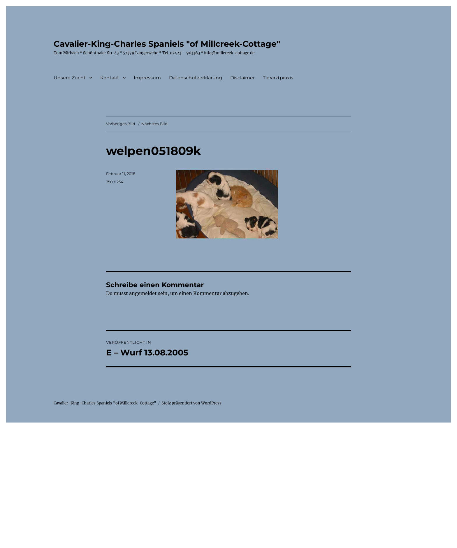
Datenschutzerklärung (195, 78)
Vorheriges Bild (120, 123)
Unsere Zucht (70, 78)
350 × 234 (114, 181)
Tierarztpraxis (278, 78)
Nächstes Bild (154, 123)
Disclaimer (242, 78)
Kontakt (109, 78)
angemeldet (143, 293)
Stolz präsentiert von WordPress (191, 403)
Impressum (147, 78)
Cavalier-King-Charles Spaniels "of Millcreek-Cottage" (167, 44)
